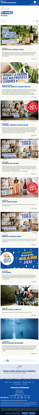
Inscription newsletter (19, 375)
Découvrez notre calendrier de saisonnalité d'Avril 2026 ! (16, 86)
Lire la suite (34, 58)
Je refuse (25, 413)
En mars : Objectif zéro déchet (9, 201)
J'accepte (32, 413)
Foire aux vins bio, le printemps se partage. (13, 49)
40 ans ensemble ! (6, 272)
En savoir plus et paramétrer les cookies (12, 413)
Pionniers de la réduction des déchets (11, 236)
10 (31, 360)
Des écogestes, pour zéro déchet (10, 163)
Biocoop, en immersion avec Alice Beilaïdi (12, 343)
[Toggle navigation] (37, 2)
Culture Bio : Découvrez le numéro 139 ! (12, 309)
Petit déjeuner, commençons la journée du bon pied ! (15, 125)
